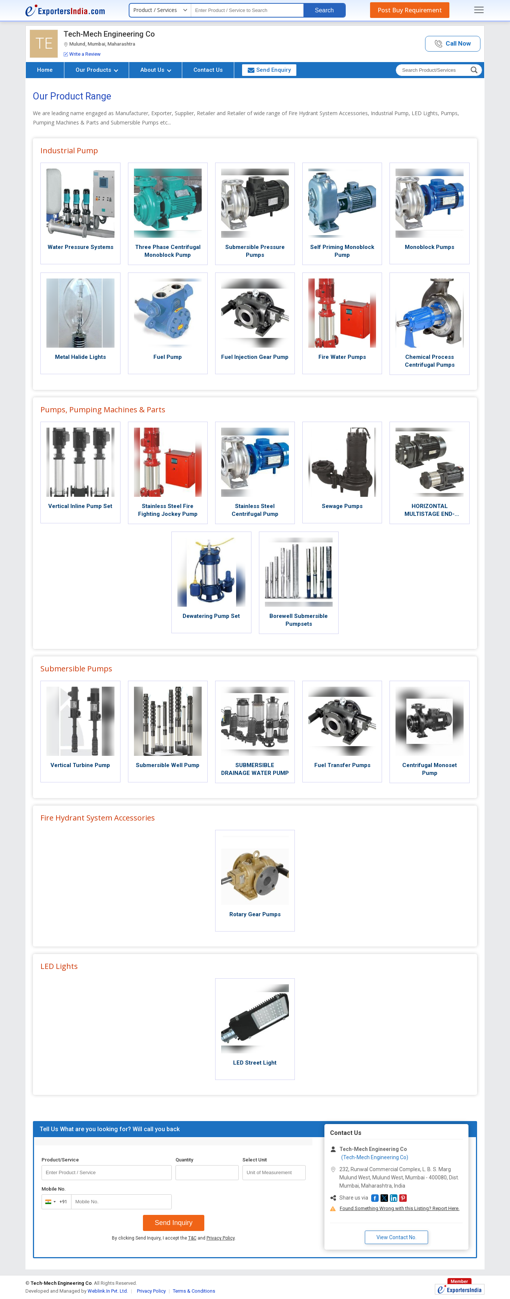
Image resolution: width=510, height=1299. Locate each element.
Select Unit (254, 1160)
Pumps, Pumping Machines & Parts (102, 409)
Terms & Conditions (194, 1291)
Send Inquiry (173, 1222)
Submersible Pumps (76, 668)
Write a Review (82, 54)
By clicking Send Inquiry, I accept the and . (174, 1238)
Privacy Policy (221, 1238)
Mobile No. (54, 1189)
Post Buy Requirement (410, 10)
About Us (155, 70)
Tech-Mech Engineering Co (109, 34)
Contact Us (208, 70)
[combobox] (54, 1202)
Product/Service (60, 1160)
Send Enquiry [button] (269, 70)
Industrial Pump (69, 150)
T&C (192, 1238)
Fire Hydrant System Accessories (97, 817)
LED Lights (59, 966)
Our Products (97, 70)
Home (45, 70)
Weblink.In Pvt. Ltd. (108, 1291)
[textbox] (247, 10)
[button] (452, 44)
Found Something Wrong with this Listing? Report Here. (399, 1208)
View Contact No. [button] (396, 1237)
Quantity (184, 1160)
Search (324, 10)
